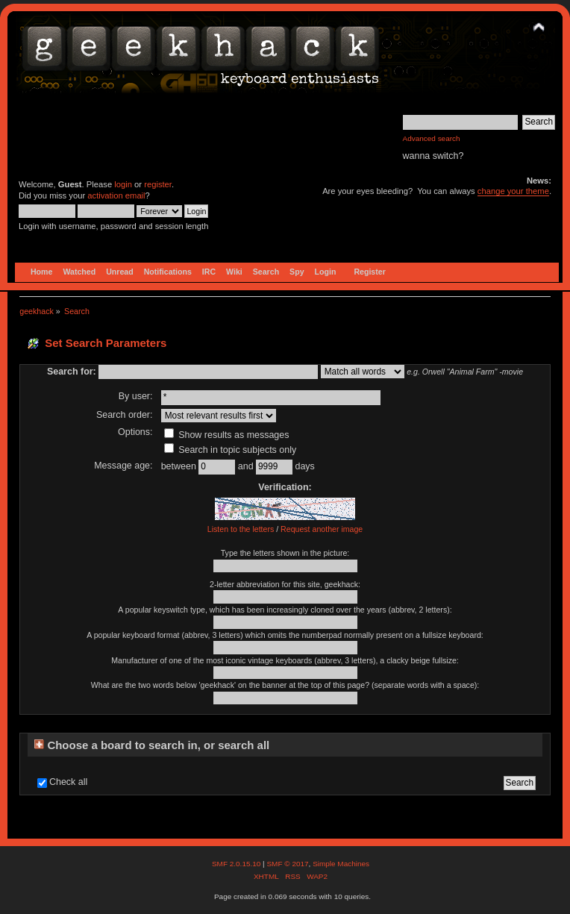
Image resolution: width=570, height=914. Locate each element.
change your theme (513, 191)
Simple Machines (341, 864)
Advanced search (431, 138)
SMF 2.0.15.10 (237, 864)
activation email (116, 195)
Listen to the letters (241, 529)
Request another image (322, 529)
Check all (68, 782)
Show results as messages (226, 435)
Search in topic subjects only (230, 450)
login (123, 184)
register (158, 184)
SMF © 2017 (287, 864)
